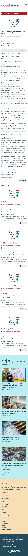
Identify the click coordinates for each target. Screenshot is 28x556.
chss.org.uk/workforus (12, 164)
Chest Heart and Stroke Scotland (11, 36)
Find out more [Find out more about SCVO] (5, 492)
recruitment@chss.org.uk (7, 170)
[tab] (5, 50)
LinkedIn (6, 504)
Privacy (3, 525)
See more (4, 364)
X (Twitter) (6, 506)
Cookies (4, 527)
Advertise (4, 521)
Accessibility (5, 523)
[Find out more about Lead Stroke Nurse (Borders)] (2, 266)
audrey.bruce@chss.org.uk (18, 134)
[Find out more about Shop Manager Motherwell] (2, 350)
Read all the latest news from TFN (10, 473)
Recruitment (5, 519)
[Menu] (26, 5)
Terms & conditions (6, 529)
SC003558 (18, 543)
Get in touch (7, 498)
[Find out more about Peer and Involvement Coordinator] (2, 309)
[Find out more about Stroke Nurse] (2, 223)
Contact (4, 512)
